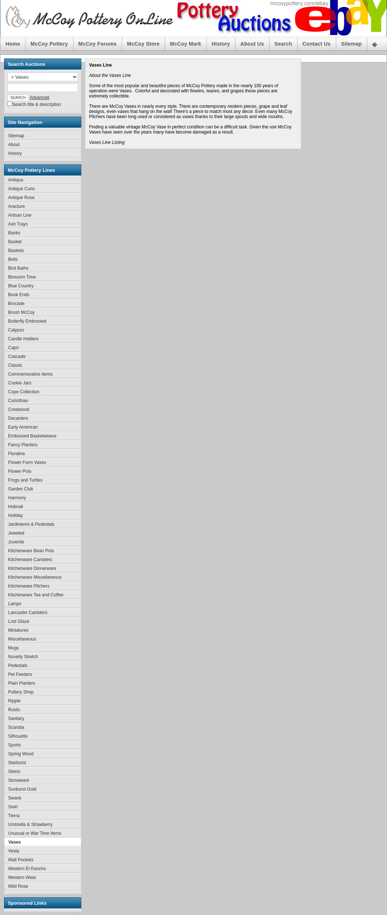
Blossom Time (22, 277)
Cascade (16, 356)
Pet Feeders (20, 674)
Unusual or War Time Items (34, 833)
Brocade (16, 303)
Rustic (14, 709)
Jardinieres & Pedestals (31, 524)
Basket (15, 241)
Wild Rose (18, 886)
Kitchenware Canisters (30, 559)
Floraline (16, 453)
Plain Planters (21, 683)
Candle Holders (23, 338)
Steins (14, 771)
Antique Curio (21, 188)
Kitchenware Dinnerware (32, 568)
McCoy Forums (97, 44)
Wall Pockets (20, 859)
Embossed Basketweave (32, 436)
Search (283, 44)
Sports (14, 745)
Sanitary (16, 718)
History (221, 44)
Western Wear (22, 877)
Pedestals (18, 665)
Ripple (14, 700)
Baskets (16, 250)
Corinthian (18, 400)
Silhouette (18, 736)
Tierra (13, 815)
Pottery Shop (20, 692)
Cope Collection (23, 391)
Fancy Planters (23, 444)
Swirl (13, 806)
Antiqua (15, 179)
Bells (13, 259)
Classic (15, 365)
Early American (23, 427)
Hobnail (15, 506)
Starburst (17, 762)
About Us (252, 44)
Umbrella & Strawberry (30, 824)
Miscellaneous (22, 639)
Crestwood (18, 409)
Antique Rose (21, 197)
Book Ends (18, 294)
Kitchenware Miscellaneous (34, 577)
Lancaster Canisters (27, 612)
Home (13, 44)
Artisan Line (19, 215)
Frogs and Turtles (25, 480)
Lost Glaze (18, 621)
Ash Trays (18, 224)
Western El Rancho (27, 868)
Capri (13, 347)
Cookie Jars (19, 383)
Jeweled (16, 533)
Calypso (16, 330)
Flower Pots (19, 471)
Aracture (16, 206)
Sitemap (351, 44)
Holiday (15, 515)
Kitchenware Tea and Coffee (35, 594)
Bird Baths (18, 268)
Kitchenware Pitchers (29, 586)
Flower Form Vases (27, 462)
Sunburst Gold (22, 789)
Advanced (39, 97)
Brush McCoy (21, 312)
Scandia (16, 727)
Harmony (17, 497)
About (13, 144)
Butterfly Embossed (27, 321)
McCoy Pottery (49, 44)
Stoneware (18, 780)
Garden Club (20, 489)
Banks (14, 232)
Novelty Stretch (23, 656)
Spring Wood (20, 753)
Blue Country (20, 285)
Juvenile (16, 542)
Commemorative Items (30, 374)
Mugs (13, 647)
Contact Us (316, 44)
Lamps (14, 603)
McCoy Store (143, 44)
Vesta (13, 851)
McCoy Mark (185, 44)
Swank (14, 798)
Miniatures (18, 630)
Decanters (18, 418)
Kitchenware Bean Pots (31, 550)
